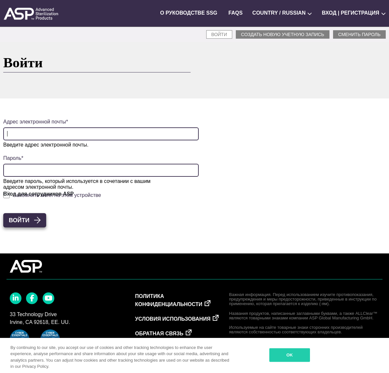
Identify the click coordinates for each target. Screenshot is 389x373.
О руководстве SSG (188, 13)
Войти (219, 34)
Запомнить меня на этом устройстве (57, 195)
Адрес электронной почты (34, 121)
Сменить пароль (359, 34)
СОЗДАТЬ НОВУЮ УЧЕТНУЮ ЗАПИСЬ (282, 34)
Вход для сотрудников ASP (38, 194)
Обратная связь (159, 333)
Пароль (12, 158)
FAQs (235, 13)
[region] (194, 355)
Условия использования (172, 319)
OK (290, 355)
